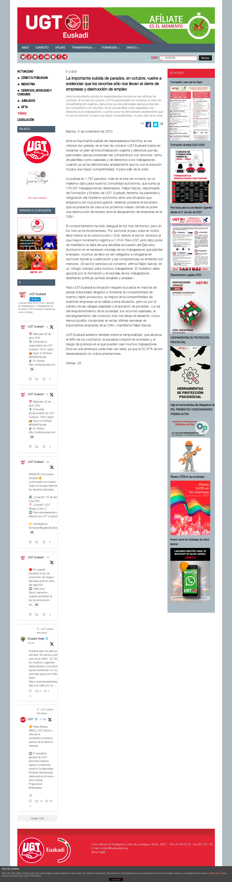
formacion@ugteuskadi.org (44, 528)
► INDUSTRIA (26, 84)
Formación (111, 48)
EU (156, 58)
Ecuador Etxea (36, 639)
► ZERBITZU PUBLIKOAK (32, 78)
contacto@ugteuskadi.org (114, 848)
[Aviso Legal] (98, 852)
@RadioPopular (37, 357)
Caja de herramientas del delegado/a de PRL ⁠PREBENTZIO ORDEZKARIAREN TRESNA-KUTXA (192, 410)
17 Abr (43, 720)
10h (47, 462)
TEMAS (21, 113)
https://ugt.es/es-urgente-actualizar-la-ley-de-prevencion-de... (41, 598)
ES (152, 58)
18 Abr (31, 643)
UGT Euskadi (35, 327)
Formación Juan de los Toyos (186, 82)
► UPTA (22, 107)
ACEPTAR (116, 880)
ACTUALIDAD (25, 71)
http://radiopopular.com (42, 365)
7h (47, 327)
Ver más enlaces (37, 198)
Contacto (42, 48)
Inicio (25, 48)
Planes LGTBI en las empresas (187, 477)
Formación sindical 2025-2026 (187, 145)
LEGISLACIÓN (25, 120)
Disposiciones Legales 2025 (185, 275)
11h (47, 558)
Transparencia (83, 48)
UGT (30, 719)
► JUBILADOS (26, 101)
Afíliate (60, 48)
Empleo (133, 48)
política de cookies (217, 873)
